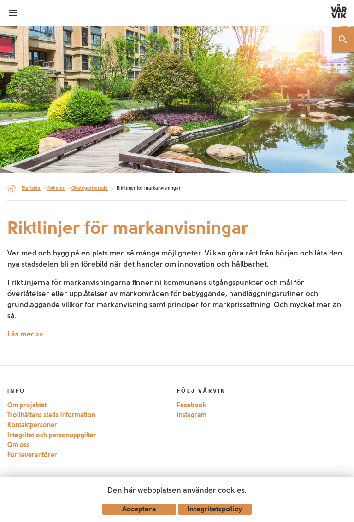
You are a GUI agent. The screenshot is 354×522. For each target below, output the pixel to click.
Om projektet (27, 405)
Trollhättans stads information (51, 415)
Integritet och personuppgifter (51, 435)
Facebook (191, 405)
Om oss (18, 445)
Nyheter (56, 188)
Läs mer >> (25, 334)
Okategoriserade (89, 188)
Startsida (31, 188)
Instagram (191, 415)
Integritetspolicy (214, 509)
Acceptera (139, 509)
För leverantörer (32, 455)
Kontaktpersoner (32, 425)
